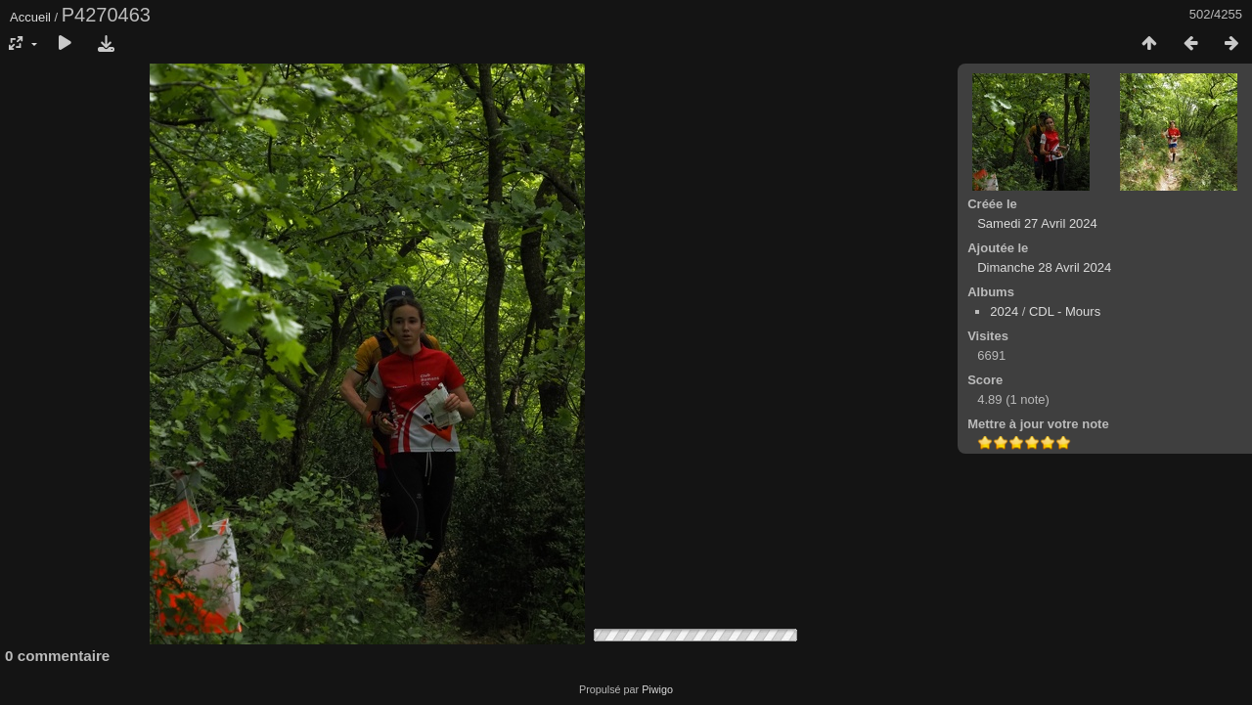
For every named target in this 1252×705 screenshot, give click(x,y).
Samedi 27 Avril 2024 (1037, 223)
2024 (1004, 311)
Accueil (30, 17)
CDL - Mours (1064, 311)
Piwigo (657, 689)
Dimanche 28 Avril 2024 (1044, 267)
